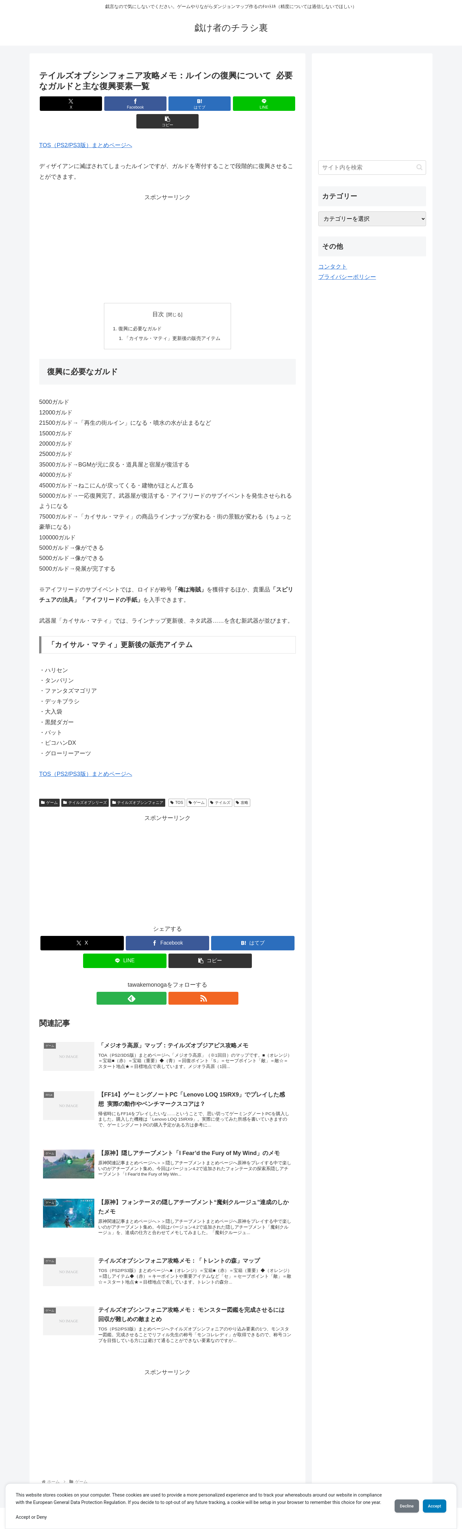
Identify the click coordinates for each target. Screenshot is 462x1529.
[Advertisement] (167, 230)
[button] (253, 103)
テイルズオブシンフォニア (138, 786)
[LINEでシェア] (210, 103)
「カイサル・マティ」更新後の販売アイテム (172, 321)
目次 (158, 296)
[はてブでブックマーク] (167, 103)
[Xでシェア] (81, 103)
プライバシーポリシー (347, 277)
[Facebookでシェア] (124, 103)
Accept (431, 1502)
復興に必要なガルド (138, 311)
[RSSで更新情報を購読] (174, 981)
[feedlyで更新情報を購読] (160, 981)
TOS (176, 786)
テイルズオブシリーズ (85, 786)
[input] (372, 167)
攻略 (242, 786)
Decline (397, 1502)
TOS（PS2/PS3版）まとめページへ (85, 127)
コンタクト (332, 266)
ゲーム (49, 786)
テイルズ (220, 786)
